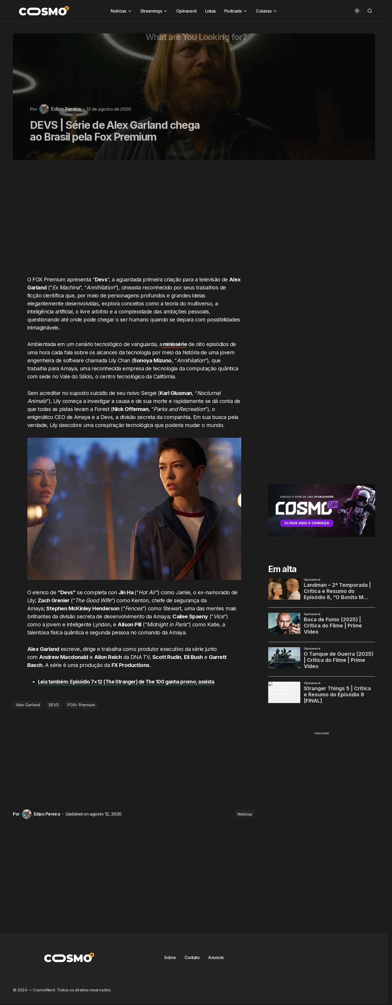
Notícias (244, 813)
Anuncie (216, 957)
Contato (192, 957)
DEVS (54, 704)
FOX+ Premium (81, 704)
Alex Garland (28, 704)
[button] (357, 10)
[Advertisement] (136, 221)
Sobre (170, 957)
